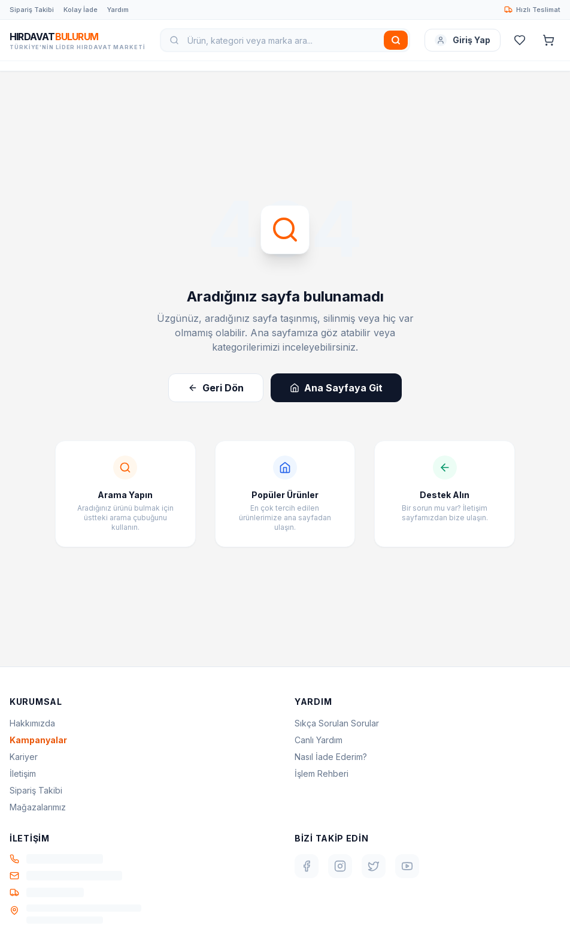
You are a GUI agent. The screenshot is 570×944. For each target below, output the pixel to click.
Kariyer (24, 757)
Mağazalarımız (38, 807)
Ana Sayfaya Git (336, 388)
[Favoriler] (520, 40)
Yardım (118, 9)
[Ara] (396, 40)
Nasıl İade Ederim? (331, 757)
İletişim (23, 773)
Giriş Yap (462, 40)
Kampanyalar (38, 740)
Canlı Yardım (318, 740)
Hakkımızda (32, 723)
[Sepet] (548, 40)
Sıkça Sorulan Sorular (337, 723)
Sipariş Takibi (32, 9)
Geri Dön (216, 388)
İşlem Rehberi (321, 773)
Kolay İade (80, 9)
